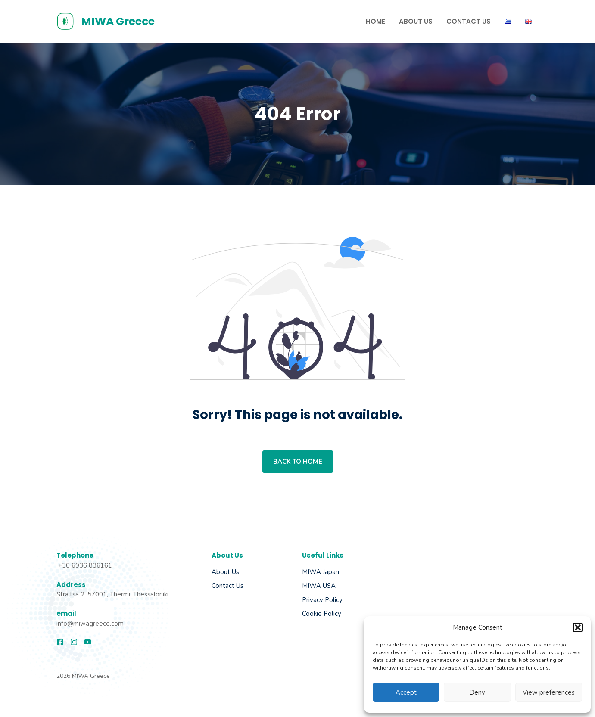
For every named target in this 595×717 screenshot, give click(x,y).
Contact (223, 585)
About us (225, 572)
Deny (477, 692)
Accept (406, 692)
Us (238, 585)
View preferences (549, 692)
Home (375, 21)
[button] (577, 627)
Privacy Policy (322, 600)
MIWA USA (319, 585)
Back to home (297, 461)
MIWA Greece (118, 21)
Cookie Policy (321, 613)
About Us (416, 21)
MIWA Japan (320, 572)
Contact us (468, 21)
